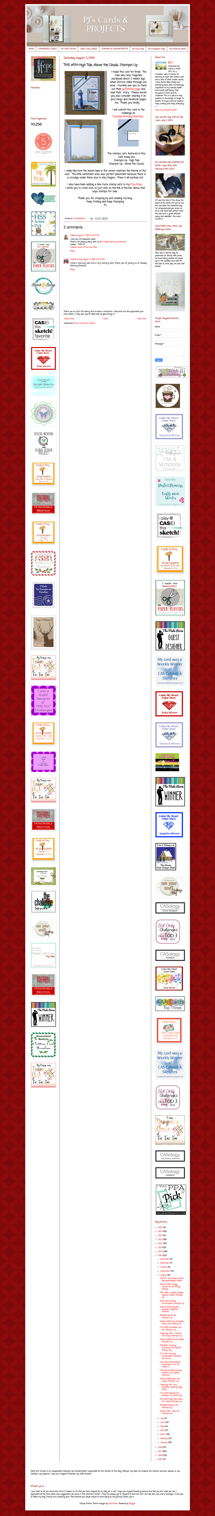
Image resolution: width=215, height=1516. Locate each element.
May (162, 1426)
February (164, 1438)
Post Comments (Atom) (85, 323)
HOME (31, 49)
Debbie (73, 235)
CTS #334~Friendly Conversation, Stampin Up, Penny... (170, 1356)
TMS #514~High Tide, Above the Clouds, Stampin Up (171, 1400)
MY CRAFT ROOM (68, 49)
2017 (160, 1451)
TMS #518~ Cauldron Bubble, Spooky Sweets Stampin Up (171, 1295)
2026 (160, 1227)
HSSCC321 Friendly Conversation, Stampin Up (172, 1302)
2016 (160, 1455)
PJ (172, 62)
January (164, 1442)
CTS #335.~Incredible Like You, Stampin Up (170, 1328)
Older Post (141, 318)
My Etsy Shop (138, 49)
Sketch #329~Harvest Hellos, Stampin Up (172, 1340)
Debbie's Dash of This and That (83, 247)
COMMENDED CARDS (47, 49)
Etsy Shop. (136, 184)
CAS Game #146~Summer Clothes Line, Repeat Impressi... (171, 1373)
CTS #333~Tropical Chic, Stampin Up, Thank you (171, 1394)
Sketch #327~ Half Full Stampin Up (169, 1412)
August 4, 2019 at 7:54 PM (93, 259)
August (163, 1275)
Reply (72, 251)
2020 (160, 1251)
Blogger (132, 1503)
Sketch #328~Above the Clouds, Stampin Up (170, 1380)
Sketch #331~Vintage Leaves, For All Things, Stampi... (170, 1287)
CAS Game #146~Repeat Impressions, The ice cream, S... (170, 1364)
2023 (160, 1239)
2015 (160, 1459)
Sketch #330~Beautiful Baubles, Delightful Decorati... (169, 1309)
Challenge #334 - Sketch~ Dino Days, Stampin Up (171, 1334)
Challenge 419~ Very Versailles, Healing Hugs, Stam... (171, 1387)
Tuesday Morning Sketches (128, 116)
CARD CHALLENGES (88, 49)
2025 (160, 1231)
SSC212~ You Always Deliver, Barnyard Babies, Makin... (172, 1279)
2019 (160, 1255)
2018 (160, 1447)
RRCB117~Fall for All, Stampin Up (168, 1316)
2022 (160, 1243)
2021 (160, 1247)
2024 (160, 1235)
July (162, 1418)
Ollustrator (113, 1503)
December (165, 1259)
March (163, 1434)
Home (105, 318)
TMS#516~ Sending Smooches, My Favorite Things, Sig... (170, 1348)
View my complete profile (166, 110)
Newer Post (69, 318)
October (163, 1267)
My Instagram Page (156, 49)
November (164, 1263)
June (162, 1422)
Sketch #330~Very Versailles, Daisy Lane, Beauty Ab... (172, 1322)
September (165, 1271)
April (162, 1430)
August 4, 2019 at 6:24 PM (88, 235)
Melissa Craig (76, 259)
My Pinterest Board (177, 49)
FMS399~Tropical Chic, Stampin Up (169, 1406)
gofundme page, (130, 89)
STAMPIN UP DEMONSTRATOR (114, 49)
